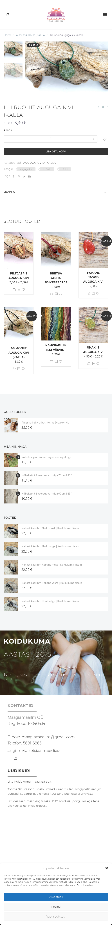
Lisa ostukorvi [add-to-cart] (56, 151)
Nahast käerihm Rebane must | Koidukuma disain (51, 564)
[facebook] (9, 758)
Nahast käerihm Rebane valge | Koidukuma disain (51, 583)
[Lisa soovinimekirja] (104, 139)
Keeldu (56, 906)
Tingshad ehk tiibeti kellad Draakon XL (45, 422)
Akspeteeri (56, 896)
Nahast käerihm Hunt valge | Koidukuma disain (50, 601)
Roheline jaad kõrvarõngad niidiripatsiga (46, 457)
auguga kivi (26, 169)
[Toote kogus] (50, 139)
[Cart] (7, 14)
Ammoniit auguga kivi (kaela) (18, 353)
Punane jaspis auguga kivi (93, 277)
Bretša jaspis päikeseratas (56, 278)
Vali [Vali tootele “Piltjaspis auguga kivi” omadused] (14, 289)
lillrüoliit (47, 169)
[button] (106, 868)
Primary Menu (105, 14)
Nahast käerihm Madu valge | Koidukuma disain (50, 546)
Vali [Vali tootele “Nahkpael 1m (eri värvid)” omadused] (51, 361)
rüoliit (65, 169)
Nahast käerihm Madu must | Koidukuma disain (50, 528)
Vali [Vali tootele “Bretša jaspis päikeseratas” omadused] (51, 294)
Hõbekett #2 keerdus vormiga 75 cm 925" (46, 475)
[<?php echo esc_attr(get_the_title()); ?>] (18, 289)
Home (8, 35)
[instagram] (15, 758)
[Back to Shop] (103, 106)
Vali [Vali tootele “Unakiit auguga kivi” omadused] (89, 363)
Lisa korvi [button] (89, 293)
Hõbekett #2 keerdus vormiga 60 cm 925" (46, 493)
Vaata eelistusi (56, 916)
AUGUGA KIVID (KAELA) (31, 35)
